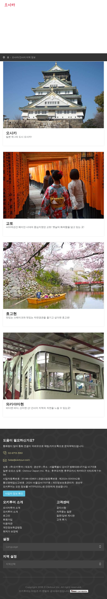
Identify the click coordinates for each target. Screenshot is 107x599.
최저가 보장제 (10, 531)
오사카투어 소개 (11, 507)
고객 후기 (62, 519)
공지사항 (61, 507)
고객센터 (63, 502)
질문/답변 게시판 (66, 515)
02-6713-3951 (15, 452)
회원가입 (8, 519)
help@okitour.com (19, 459)
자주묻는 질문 (64, 511)
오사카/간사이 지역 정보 (24, 57)
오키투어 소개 (10, 511)
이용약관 (8, 523)
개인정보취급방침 (12, 527)
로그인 (6, 515)
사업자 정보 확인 (14, 493)
